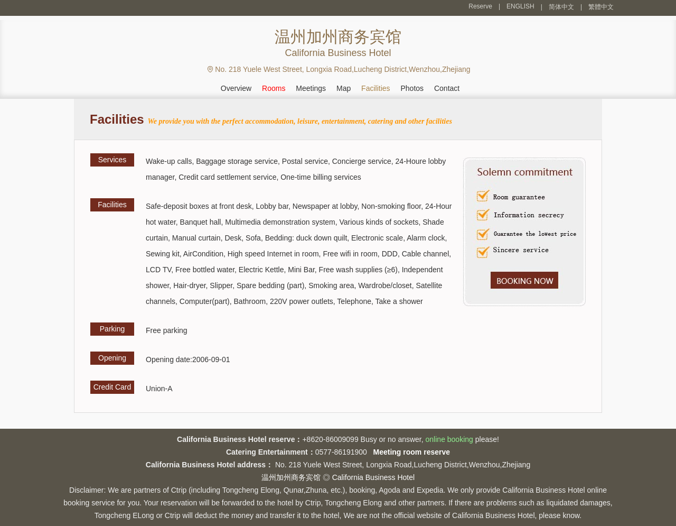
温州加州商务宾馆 (291, 477)
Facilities (375, 88)
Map (343, 88)
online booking (449, 439)
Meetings (311, 88)
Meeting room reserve (411, 452)
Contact (446, 88)
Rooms (273, 88)
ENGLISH (520, 6)
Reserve (480, 6)
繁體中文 (601, 7)
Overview (236, 88)
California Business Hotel (373, 477)
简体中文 (561, 7)
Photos (412, 88)
